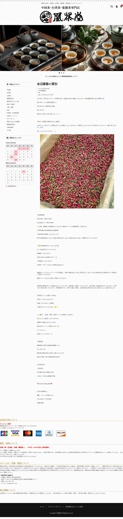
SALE (41, 77)
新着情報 (72, 77)
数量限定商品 (11, 126)
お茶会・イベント (12, 118)
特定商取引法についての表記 (74, 509)
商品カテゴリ (56, 77)
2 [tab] (61, 72)
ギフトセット (11, 120)
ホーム (31, 77)
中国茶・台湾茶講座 (13, 115)
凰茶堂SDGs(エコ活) (13, 103)
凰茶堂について (88, 77)
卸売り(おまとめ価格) (13, 123)
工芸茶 (9, 97)
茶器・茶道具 (11, 106)
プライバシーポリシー (55, 509)
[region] (61, 48)
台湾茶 (9, 95)
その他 (9, 132)
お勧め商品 (10, 129)
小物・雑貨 (10, 109)
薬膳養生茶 (10, 100)
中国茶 (9, 92)
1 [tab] (59, 72)
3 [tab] (63, 72)
